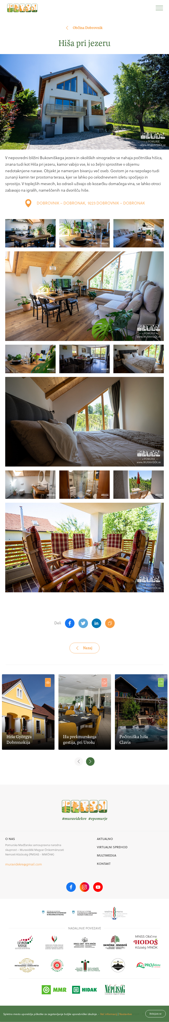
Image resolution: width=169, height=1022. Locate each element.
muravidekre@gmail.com (23, 864)
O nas (10, 839)
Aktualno (105, 839)
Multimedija (106, 855)
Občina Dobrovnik (84, 28)
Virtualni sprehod (112, 847)
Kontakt (104, 864)
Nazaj (83, 648)
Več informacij (108, 1017)
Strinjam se (155, 1016)
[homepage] (22, 7)
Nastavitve (125, 1017)
